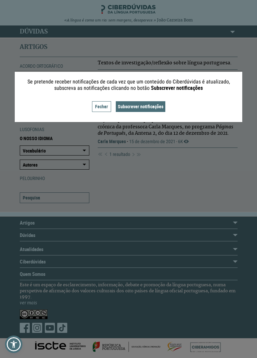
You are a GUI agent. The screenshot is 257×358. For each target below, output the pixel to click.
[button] (14, 344)
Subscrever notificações (140, 106)
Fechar (101, 106)
